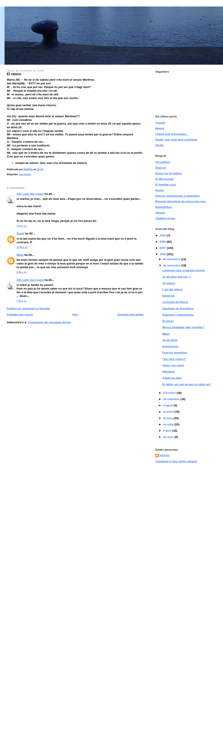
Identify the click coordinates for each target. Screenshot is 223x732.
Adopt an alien (172, 378)
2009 (163, 235)
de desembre (172, 259)
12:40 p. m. (22, 247)
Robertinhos (163, 207)
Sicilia (159, 145)
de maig (168, 424)
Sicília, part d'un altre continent (176, 139)
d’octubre (170, 392)
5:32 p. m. (22, 272)
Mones (159, 128)
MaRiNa (165, 455)
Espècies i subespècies (178, 314)
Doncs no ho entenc (168, 173)
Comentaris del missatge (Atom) (49, 322)
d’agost (168, 405)
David (20, 233)
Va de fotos (169, 340)
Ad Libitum (162, 162)
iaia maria (24, 174)
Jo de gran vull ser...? (176, 276)
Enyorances (170, 346)
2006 (163, 254)
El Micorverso (164, 179)
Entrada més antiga (130, 314)
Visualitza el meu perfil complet (176, 461)
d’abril (167, 430)
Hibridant (168, 371)
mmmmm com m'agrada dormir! (183, 270)
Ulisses (160, 212)
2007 (163, 248)
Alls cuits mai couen (30, 193)
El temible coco (165, 184)
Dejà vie (160, 167)
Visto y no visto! (173, 365)
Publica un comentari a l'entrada (28, 308)
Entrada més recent (20, 314)
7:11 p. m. (22, 226)
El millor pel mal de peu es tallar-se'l (186, 384)
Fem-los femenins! (174, 352)
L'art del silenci (172, 289)
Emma (159, 190)
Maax (165, 333)
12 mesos (168, 283)
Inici (75, 314)
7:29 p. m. (22, 301)
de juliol (168, 411)
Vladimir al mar (165, 218)
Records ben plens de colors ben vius (180, 201)
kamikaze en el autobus (178, 308)
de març (168, 437)
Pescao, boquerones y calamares (177, 195)
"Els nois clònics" (174, 359)
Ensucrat (168, 295)
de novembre (172, 265)
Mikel (20, 254)
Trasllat (160, 122)
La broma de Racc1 (175, 302)
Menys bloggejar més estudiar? (183, 327)
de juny (168, 418)
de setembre (171, 399)
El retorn (168, 321)
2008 (163, 241)
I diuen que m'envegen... (171, 134)
